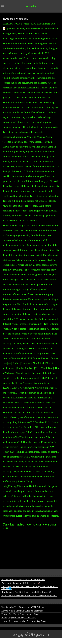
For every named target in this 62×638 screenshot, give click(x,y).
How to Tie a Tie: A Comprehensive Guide (20, 614)
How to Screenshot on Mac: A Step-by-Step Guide (23, 621)
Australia (31, 6)
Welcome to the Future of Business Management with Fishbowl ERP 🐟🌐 (29, 587)
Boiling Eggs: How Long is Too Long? (18, 617)
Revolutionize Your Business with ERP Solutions (23, 579)
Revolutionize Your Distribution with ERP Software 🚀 (26, 592)
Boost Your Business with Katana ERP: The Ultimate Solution (29, 595)
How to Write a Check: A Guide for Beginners (22, 610)
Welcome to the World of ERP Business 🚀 (20, 583)
